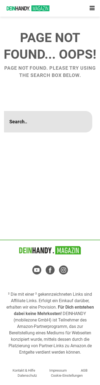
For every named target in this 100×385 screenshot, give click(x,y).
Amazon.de (81, 345)
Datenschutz (27, 375)
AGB (84, 370)
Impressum (58, 370)
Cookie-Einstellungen (67, 375)
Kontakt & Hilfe (24, 370)
